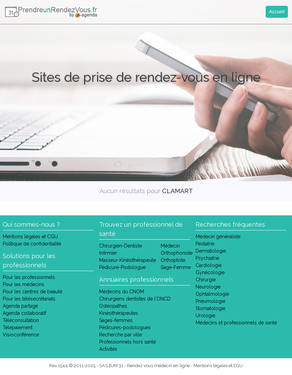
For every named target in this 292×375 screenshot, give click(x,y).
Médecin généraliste (218, 236)
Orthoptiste (173, 260)
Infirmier (108, 253)
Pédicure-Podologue (122, 267)
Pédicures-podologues (125, 327)
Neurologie (208, 287)
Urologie (205, 315)
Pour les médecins (23, 284)
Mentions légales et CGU (30, 236)
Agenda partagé (20, 306)
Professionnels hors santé (127, 342)
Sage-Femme (176, 267)
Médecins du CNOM (121, 291)
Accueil (276, 11)
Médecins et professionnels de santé (236, 322)
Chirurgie (206, 279)
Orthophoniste (177, 253)
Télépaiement (17, 327)
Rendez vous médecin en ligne (158, 365)
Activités (108, 349)
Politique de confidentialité (32, 243)
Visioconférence (21, 334)
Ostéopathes (113, 306)
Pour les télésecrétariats (29, 299)
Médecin (170, 246)
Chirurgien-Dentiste (120, 246)
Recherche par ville (120, 334)
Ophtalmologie (212, 294)
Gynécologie (210, 272)
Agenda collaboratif (24, 313)
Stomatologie (210, 308)
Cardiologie (209, 265)
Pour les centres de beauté (32, 291)
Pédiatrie (205, 243)
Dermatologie (211, 251)
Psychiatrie (207, 258)
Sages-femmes (116, 320)
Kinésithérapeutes (118, 313)
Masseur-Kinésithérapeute (127, 260)
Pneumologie (210, 301)
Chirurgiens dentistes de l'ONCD (135, 299)
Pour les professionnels (29, 277)
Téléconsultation (21, 320)
